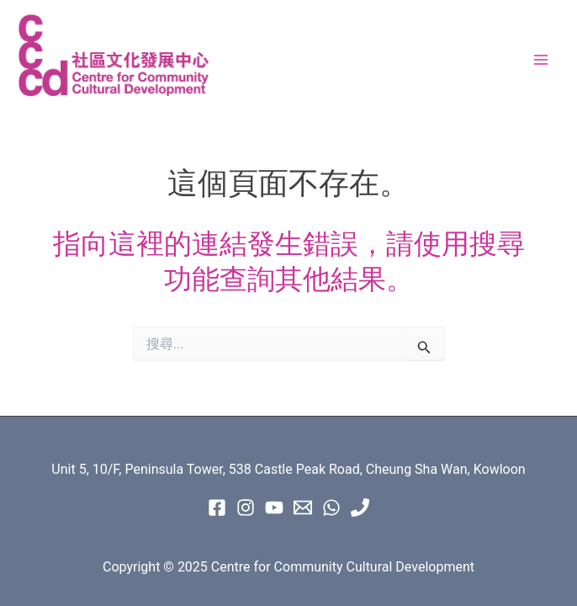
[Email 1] (303, 507)
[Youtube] (274, 507)
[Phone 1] (360, 507)
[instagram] (245, 507)
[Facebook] (217, 507)
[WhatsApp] (331, 507)
